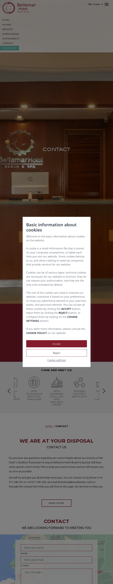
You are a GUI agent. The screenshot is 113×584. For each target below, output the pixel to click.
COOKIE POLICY (36, 333)
